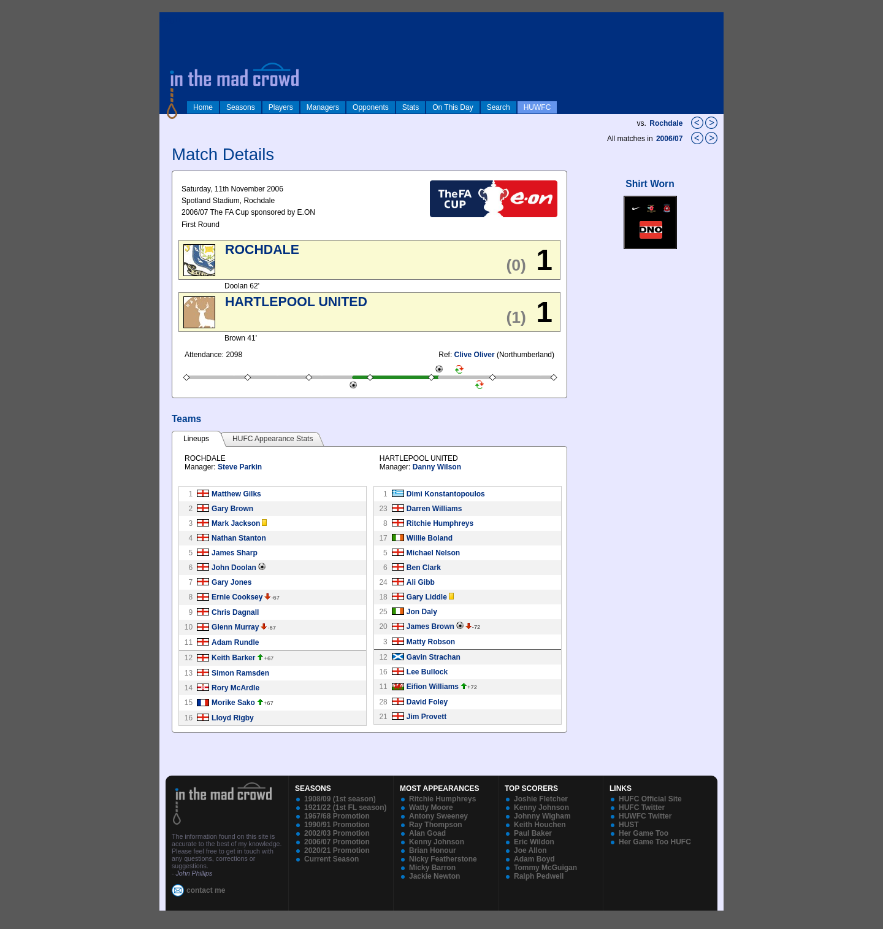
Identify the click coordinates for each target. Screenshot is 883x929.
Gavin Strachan (434, 657)
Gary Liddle (427, 597)
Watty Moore (431, 807)
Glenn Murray (235, 627)
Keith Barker (233, 657)
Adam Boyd (534, 859)
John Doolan (234, 567)
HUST (629, 824)
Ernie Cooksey (237, 597)
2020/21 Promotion (337, 850)
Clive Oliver (474, 354)
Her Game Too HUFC (655, 842)
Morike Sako (233, 702)
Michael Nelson (433, 553)
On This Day (452, 107)
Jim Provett (426, 716)
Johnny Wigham (542, 816)
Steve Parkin (240, 467)
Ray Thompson (435, 824)
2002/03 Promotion (337, 833)
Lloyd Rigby (233, 718)
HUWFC (537, 107)
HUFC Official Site (650, 799)
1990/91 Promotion (337, 824)
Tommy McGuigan (545, 867)
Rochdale (665, 123)
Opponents (371, 107)
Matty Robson (431, 642)
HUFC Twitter (642, 807)
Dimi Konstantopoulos (446, 494)
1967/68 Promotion (337, 816)
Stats (410, 107)
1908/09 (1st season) (340, 799)
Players (281, 107)
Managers (323, 107)
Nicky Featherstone (443, 859)
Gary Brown (232, 508)
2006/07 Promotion (337, 842)
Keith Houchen (540, 824)
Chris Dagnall (235, 612)
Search (498, 107)
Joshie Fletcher (541, 799)
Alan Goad (427, 833)
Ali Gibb (421, 582)
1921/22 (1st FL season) (345, 807)
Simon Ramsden (240, 673)
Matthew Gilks (236, 494)
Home (203, 107)
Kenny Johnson (436, 842)
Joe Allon (530, 850)
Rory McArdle (235, 688)
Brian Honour (432, 850)
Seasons (240, 107)
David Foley (427, 702)
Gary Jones (231, 582)
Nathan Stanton (239, 538)
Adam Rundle (235, 642)
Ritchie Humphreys (440, 523)
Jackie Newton (434, 876)
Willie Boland (430, 538)
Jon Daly (422, 611)
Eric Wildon (534, 842)
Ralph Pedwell (539, 876)
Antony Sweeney (438, 816)
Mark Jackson (236, 523)
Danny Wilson (437, 467)
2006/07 (670, 138)
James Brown (430, 626)
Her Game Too (643, 833)
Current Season (331, 859)
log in (172, 19)
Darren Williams (434, 508)
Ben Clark (424, 567)
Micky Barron (432, 867)
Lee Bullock (427, 672)
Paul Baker (533, 833)
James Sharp (235, 553)
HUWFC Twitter (645, 816)
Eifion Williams (433, 686)
